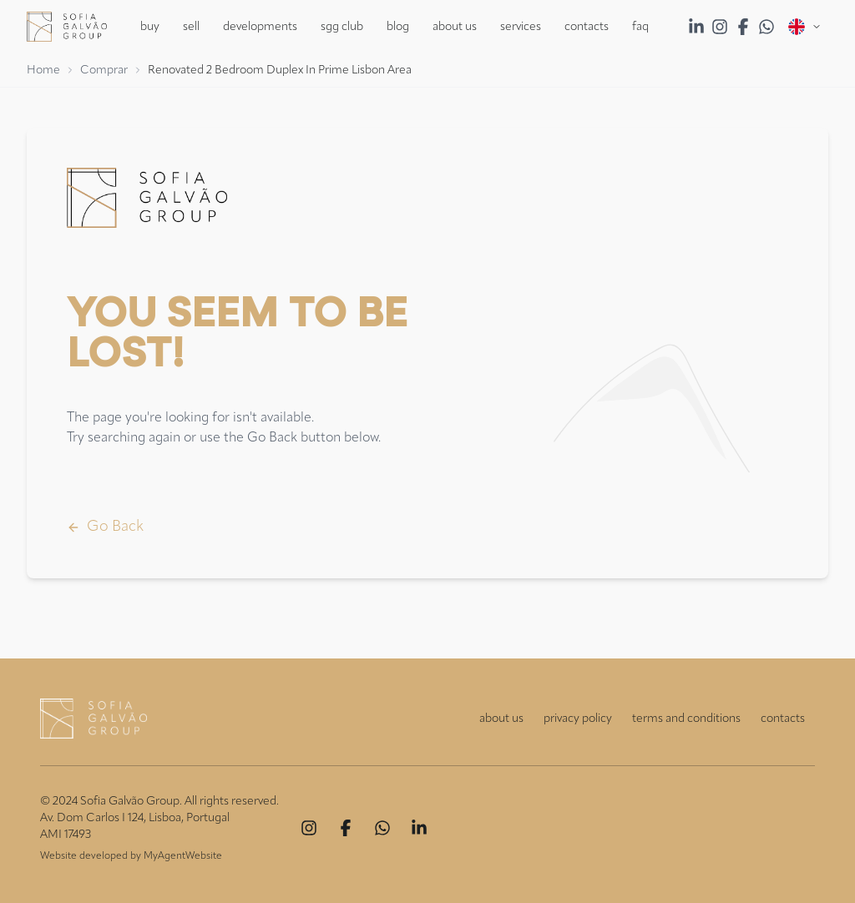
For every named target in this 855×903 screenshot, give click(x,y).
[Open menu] (805, 27)
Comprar (104, 70)
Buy (149, 27)
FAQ (640, 27)
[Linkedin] (419, 828)
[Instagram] (309, 828)
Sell (191, 27)
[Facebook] (345, 828)
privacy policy (578, 718)
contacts (783, 718)
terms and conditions (686, 718)
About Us (455, 27)
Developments (260, 27)
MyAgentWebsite (183, 856)
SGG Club (342, 27)
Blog (398, 27)
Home (43, 70)
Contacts (586, 27)
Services (520, 27)
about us (501, 718)
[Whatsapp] (382, 828)
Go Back (105, 526)
